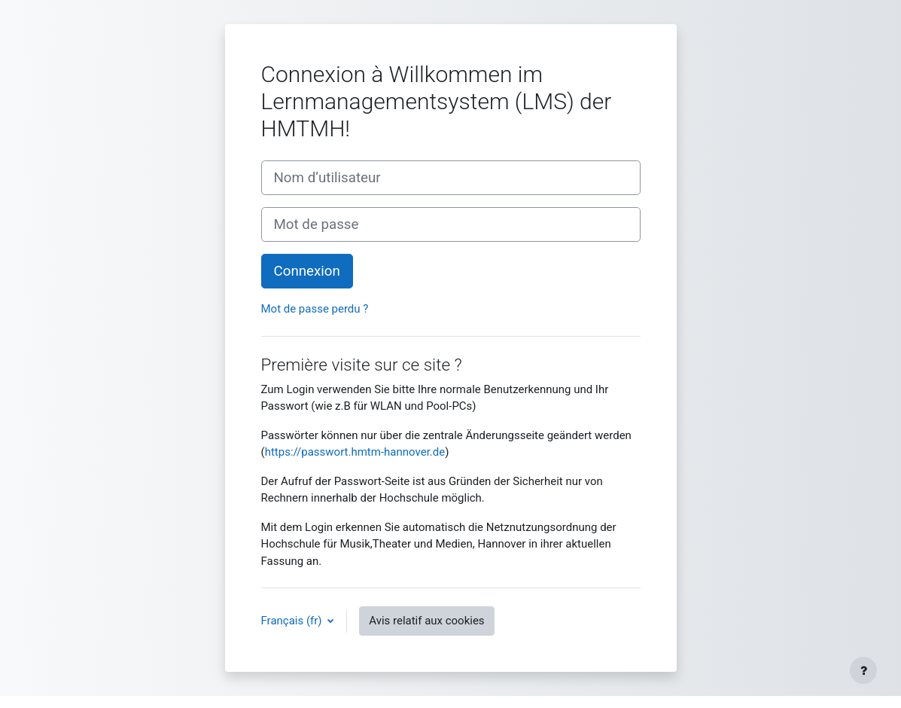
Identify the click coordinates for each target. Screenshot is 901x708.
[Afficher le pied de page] (863, 670)
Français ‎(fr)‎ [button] (293, 620)
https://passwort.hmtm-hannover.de (355, 452)
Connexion (307, 271)
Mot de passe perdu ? (315, 309)
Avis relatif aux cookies (426, 620)
